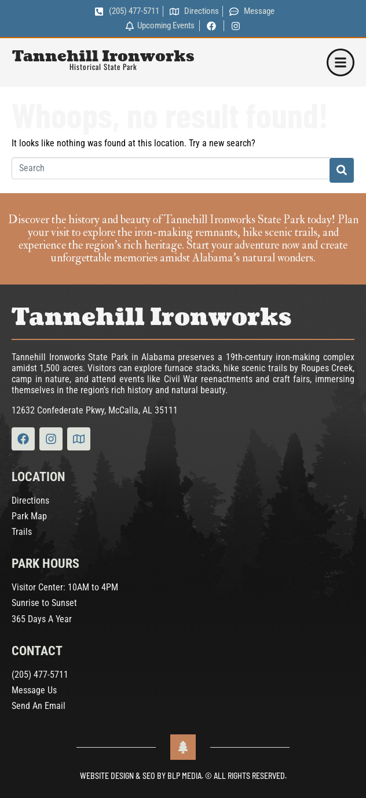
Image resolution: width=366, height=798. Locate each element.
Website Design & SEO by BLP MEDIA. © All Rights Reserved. (183, 776)
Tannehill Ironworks (103, 56)
